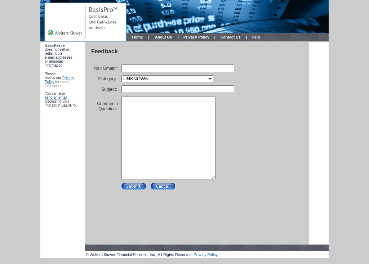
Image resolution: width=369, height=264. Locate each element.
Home (137, 37)
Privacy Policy (196, 37)
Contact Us (231, 37)
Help (256, 37)
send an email (56, 97)
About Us (163, 37)
